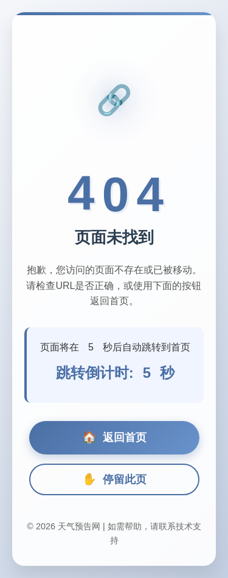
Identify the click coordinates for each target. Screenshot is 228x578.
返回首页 (114, 437)
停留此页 (114, 479)
